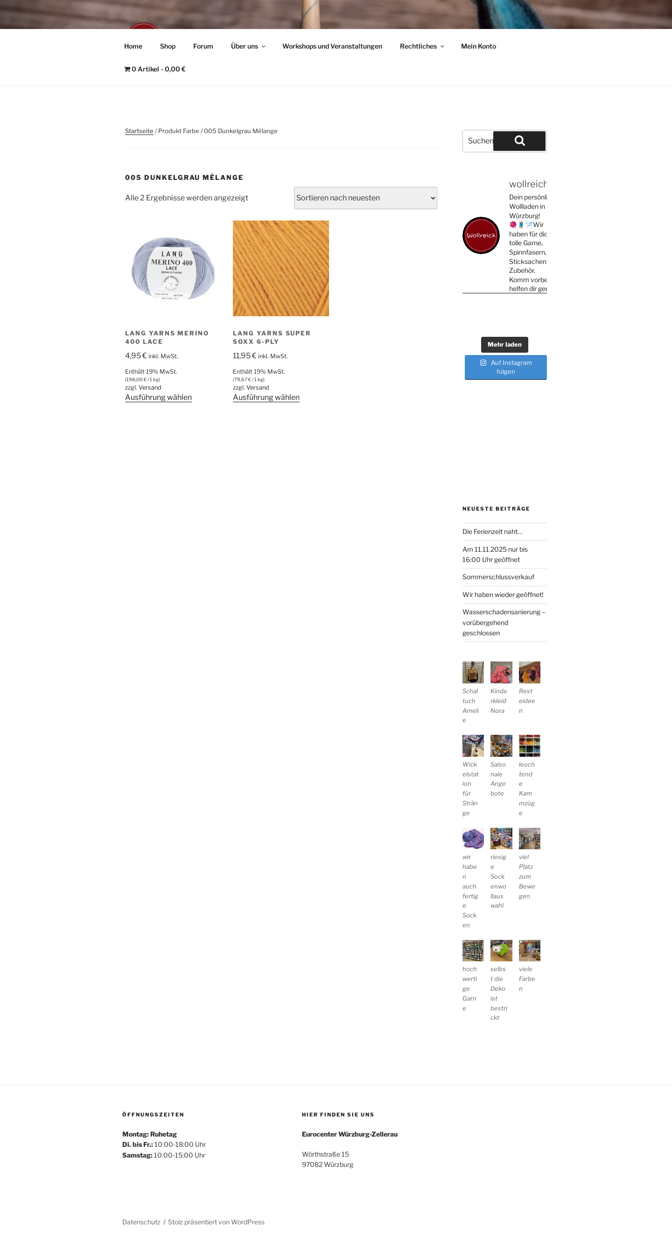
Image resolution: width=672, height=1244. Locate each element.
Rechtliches (423, 46)
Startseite (139, 131)
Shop (167, 46)
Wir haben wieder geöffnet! (502, 594)
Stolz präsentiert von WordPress (216, 1222)
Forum (203, 46)
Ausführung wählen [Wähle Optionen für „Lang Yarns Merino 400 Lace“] (158, 397)
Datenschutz (141, 1222)
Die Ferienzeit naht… (492, 531)
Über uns (249, 46)
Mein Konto (478, 46)
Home (133, 46)
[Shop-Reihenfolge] (365, 198)
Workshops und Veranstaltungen (332, 46)
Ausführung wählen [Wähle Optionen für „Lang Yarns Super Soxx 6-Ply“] (266, 397)
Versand (150, 387)
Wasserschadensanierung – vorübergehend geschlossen (504, 622)
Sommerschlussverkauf (498, 577)
